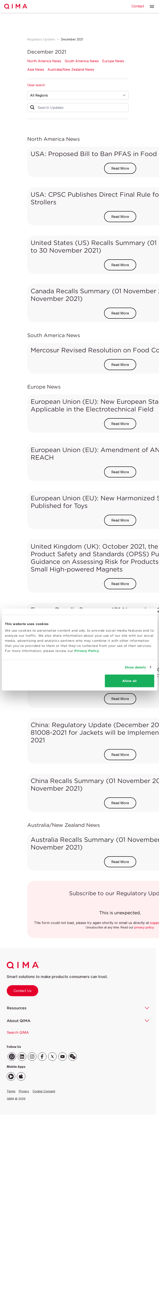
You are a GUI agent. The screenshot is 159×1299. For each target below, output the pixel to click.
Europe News (113, 61)
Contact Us (22, 991)
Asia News (35, 69)
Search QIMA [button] (18, 1032)
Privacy (24, 1091)
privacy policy (144, 927)
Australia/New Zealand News (71, 69)
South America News (82, 61)
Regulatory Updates (41, 39)
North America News (44, 61)
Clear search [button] (36, 85)
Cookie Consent (44, 1091)
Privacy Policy (86, 651)
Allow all (129, 681)
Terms (11, 1091)
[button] (152, 6)
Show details (135, 667)
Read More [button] (120, 168)
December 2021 (72, 39)
